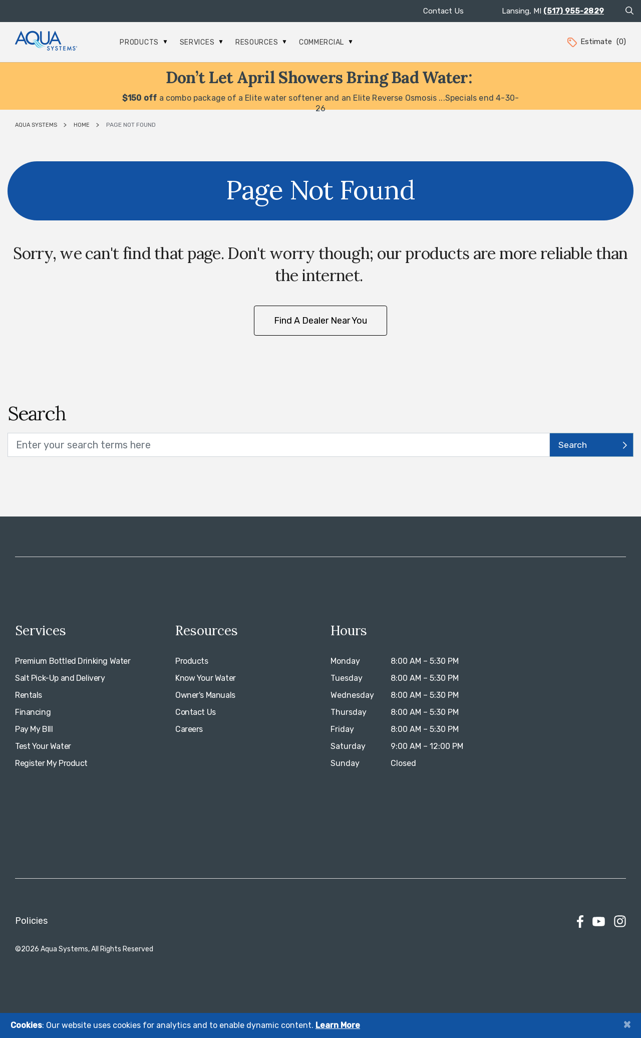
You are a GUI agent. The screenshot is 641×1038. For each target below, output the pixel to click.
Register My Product (51, 763)
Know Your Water (205, 678)
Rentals (28, 695)
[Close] (626, 1024)
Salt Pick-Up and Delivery (60, 678)
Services (201, 42)
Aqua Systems (36, 125)
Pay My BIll (34, 729)
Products (143, 42)
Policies (31, 920)
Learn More (337, 1025)
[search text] (279, 445)
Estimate (596, 41)
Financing (33, 712)
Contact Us (443, 11)
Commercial (326, 42)
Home (82, 125)
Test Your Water (43, 746)
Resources (260, 42)
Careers (189, 729)
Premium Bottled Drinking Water (72, 661)
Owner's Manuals (205, 695)
